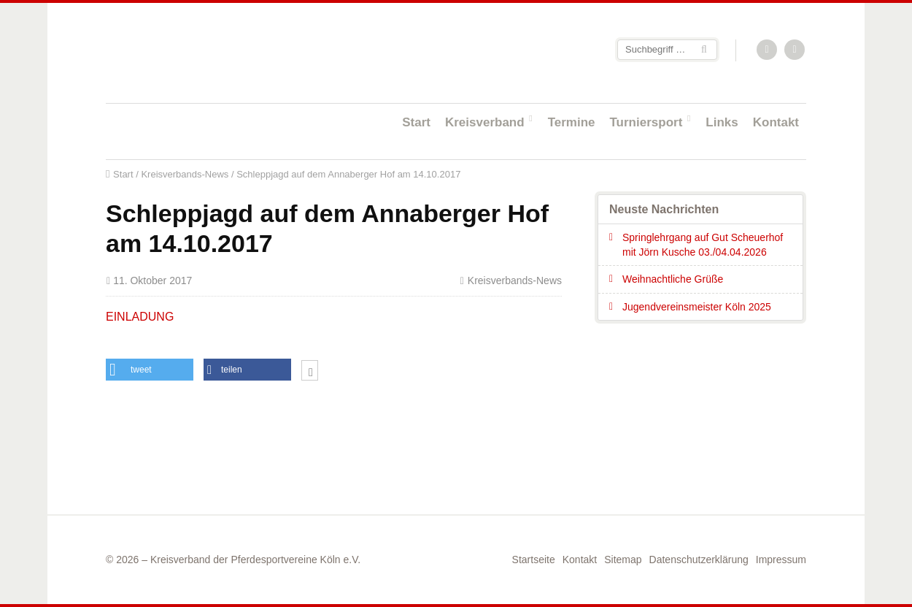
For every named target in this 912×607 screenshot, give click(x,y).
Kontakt (776, 122)
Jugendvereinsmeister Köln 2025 (696, 307)
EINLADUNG (140, 316)
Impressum (781, 559)
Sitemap (622, 559)
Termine (571, 122)
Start (416, 122)
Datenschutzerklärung (699, 559)
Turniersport (646, 122)
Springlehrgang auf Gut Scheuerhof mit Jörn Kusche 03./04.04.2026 (702, 245)
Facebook (795, 50)
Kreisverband (485, 122)
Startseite (200, 52)
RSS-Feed (767, 50)
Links (722, 122)
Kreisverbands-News (184, 174)
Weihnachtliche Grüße (672, 279)
